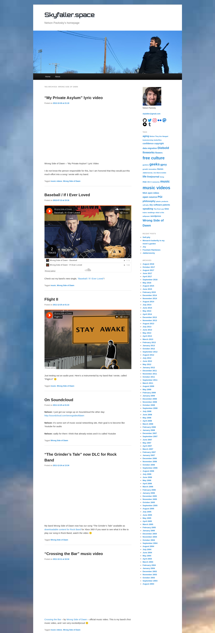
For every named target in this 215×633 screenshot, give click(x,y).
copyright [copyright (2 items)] (159, 143)
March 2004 (148, 562)
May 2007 (147, 443)
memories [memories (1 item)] (156, 182)
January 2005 (149, 530)
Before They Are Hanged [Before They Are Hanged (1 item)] (159, 136)
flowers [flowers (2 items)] (158, 152)
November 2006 (150, 461)
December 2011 (150, 371)
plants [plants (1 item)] (158, 201)
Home (47, 76)
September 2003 (150, 581)
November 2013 (150, 320)
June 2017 (147, 273)
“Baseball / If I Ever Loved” (91, 278)
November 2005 (150, 499)
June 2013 (147, 330)
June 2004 (147, 552)
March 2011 (148, 383)
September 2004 (150, 543)
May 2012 (147, 364)
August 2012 (148, 355)
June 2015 (147, 289)
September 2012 (150, 352)
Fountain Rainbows (152, 250)
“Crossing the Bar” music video (73, 553)
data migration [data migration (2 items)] (150, 148)
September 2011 (150, 380)
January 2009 (149, 396)
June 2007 (147, 440)
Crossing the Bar (52, 619)
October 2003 (149, 578)
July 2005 (147, 512)
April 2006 (147, 483)
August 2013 (148, 323)
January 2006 (149, 493)
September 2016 (150, 279)
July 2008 (147, 411)
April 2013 (147, 336)
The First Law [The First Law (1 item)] (159, 209)
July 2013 (147, 327)
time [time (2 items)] (167, 209)
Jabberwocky (149, 253)
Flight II (51, 299)
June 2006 (147, 477)
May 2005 (147, 518)
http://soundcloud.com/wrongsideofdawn (64, 415)
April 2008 (147, 421)
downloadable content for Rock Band (62, 529)
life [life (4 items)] (145, 176)
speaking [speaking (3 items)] (148, 208)
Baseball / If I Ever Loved (67, 195)
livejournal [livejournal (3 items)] (153, 176)
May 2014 (147, 311)
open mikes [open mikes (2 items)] (153, 193)
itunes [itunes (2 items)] (160, 169)
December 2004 (150, 534)
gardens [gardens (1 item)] (146, 165)
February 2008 (149, 427)
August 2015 (148, 286)
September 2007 (150, 436)
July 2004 (147, 549)
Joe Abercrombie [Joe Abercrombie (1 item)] (159, 173)
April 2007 (147, 446)
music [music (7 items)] (165, 181)
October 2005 (149, 502)
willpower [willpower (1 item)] (146, 216)
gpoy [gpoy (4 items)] (163, 164)
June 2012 (147, 361)
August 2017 (148, 270)
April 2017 (147, 276)
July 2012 (147, 358)
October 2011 (149, 377)
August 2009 (148, 386)
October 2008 (149, 405)
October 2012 (149, 349)
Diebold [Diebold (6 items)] (163, 148)
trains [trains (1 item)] (145, 212)
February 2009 (149, 393)
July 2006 (147, 474)
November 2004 (150, 537)
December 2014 (150, 295)
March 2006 (148, 487)
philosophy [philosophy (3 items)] (149, 201)
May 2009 (147, 389)
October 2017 (149, 267)
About (57, 76)
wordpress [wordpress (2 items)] (155, 216)
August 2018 (148, 264)
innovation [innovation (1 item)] (152, 169)
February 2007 (149, 452)
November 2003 (150, 574)
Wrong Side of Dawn (71, 181)
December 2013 (150, 317)
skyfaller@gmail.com (152, 114)
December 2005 (150, 496)
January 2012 (149, 367)
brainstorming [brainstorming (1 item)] (148, 140)
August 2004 (148, 546)
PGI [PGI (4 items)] (160, 196)
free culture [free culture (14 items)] (154, 158)
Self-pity (146, 237)
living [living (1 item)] (162, 177)
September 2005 (150, 505)
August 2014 (148, 301)
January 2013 (149, 345)
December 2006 (150, 458)
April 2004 (147, 559)
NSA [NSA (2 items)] (145, 193)
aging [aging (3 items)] (146, 136)
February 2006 (149, 490)
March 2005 (148, 524)
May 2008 (147, 418)
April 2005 (147, 521)
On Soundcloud (58, 400)
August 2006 (148, 471)
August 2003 (148, 584)
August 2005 (148, 508)
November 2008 (150, 402)
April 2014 (147, 314)
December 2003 (150, 571)
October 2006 (149, 465)
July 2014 (147, 305)
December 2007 (150, 433)
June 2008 (147, 414)
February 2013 (149, 342)
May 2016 (147, 283)
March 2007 (148, 449)
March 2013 (148, 339)
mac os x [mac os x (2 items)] (147, 182)
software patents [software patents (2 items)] (161, 205)
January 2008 (149, 430)
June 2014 (147, 308)
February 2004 (149, 565)
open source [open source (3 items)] (150, 197)
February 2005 (149, 527)
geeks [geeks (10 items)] (154, 164)
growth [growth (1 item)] (145, 169)
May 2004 (147, 556)
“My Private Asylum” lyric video (73, 97)
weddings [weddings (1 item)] (151, 212)
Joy (144, 247)
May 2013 (147, 333)
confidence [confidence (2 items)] (148, 143)
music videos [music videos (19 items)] (156, 187)
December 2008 (150, 399)
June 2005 (147, 515)
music (53, 285)
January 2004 (149, 568)
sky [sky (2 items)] (151, 205)
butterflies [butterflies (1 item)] (158, 140)
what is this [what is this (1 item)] (159, 212)
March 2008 (148, 424)
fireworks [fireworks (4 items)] (149, 152)
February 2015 (149, 292)
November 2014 (150, 298)
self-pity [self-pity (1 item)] (146, 205)
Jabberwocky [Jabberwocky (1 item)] (148, 173)
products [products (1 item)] (164, 201)
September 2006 (150, 468)
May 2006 (147, 480)
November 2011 (150, 374)
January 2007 (149, 455)
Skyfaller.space (69, 14)
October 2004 (149, 540)
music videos (56, 181)
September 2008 (150, 408)
